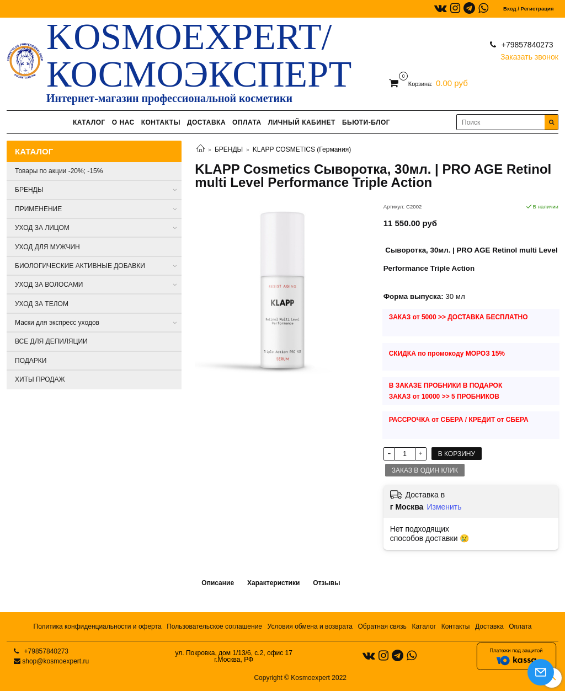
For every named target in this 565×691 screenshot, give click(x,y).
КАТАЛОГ (89, 122)
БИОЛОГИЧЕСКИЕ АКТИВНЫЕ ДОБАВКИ (80, 266)
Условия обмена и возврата (310, 626)
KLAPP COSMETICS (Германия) (302, 149)
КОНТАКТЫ (160, 122)
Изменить (444, 506)
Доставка (489, 626)
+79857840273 (526, 44)
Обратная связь (382, 626)
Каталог (424, 626)
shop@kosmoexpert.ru (55, 661)
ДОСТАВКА (206, 122)
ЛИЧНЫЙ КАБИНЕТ (301, 122)
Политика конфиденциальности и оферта (98, 626)
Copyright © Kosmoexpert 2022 (300, 677)
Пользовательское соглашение (214, 626)
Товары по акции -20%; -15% (59, 171)
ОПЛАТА (247, 122)
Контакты (455, 626)
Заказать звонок (529, 54)
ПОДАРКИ (30, 361)
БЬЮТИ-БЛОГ (366, 122)
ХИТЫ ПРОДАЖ (40, 379)
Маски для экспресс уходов (57, 322)
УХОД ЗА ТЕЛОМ (41, 304)
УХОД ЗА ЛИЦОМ (42, 228)
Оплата (520, 626)
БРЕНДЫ (229, 149)
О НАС (123, 122)
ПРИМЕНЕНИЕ (38, 209)
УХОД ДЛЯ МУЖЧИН (47, 247)
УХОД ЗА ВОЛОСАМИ (49, 284)
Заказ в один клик (425, 470)
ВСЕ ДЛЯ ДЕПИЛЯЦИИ (51, 341)
